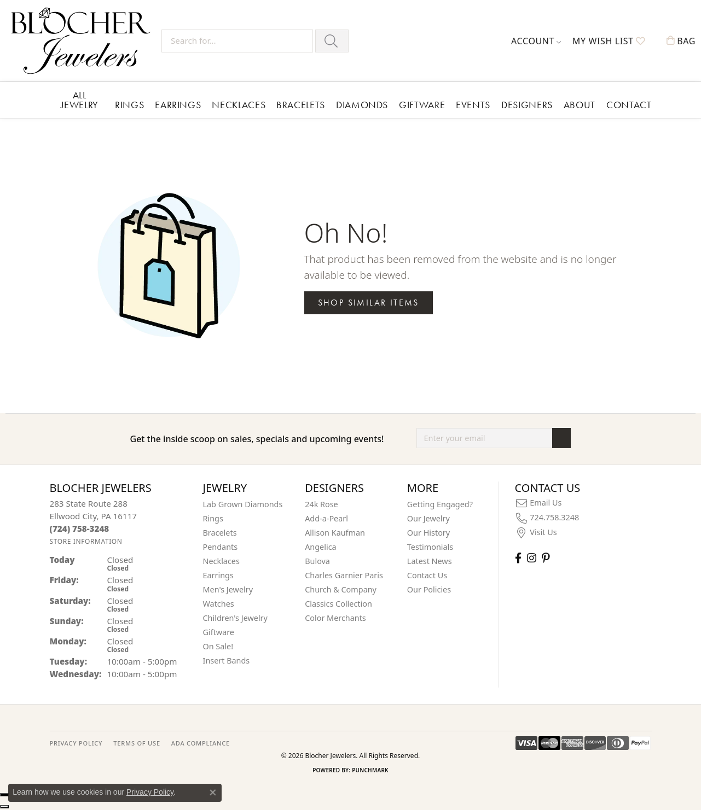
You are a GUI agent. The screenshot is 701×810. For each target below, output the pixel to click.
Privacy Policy (149, 792)
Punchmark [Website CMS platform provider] (370, 770)
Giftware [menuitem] (219, 632)
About (579, 104)
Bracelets (300, 104)
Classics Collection (338, 603)
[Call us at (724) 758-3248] (79, 528)
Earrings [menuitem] (218, 575)
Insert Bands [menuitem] (226, 660)
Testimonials (430, 547)
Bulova (317, 561)
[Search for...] (237, 41)
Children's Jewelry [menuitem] (235, 618)
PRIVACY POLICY (76, 743)
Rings (129, 104)
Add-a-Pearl (326, 518)
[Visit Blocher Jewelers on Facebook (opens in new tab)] (518, 558)
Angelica (320, 547)
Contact (628, 104)
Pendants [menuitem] (220, 547)
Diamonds (362, 104)
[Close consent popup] (213, 792)
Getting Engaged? (440, 504)
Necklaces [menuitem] (221, 561)
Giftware (422, 104)
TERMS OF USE (136, 743)
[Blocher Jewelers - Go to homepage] (83, 40)
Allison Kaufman (335, 532)
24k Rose (321, 504)
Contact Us (427, 575)
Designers (527, 104)
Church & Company (340, 589)
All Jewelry (80, 100)
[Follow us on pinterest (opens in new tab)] (545, 558)
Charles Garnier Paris (344, 575)
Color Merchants (335, 618)
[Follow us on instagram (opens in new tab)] (531, 558)
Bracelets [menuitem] (220, 532)
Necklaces (238, 104)
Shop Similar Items (368, 302)
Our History (428, 532)
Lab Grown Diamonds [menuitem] (243, 504)
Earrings (178, 104)
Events (473, 104)
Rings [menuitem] (213, 518)
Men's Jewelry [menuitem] (228, 589)
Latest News (429, 561)
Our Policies (429, 589)
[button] (536, 41)
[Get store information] (86, 541)
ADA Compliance (200, 743)
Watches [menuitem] (218, 603)
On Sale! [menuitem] (218, 646)
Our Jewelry (428, 518)
